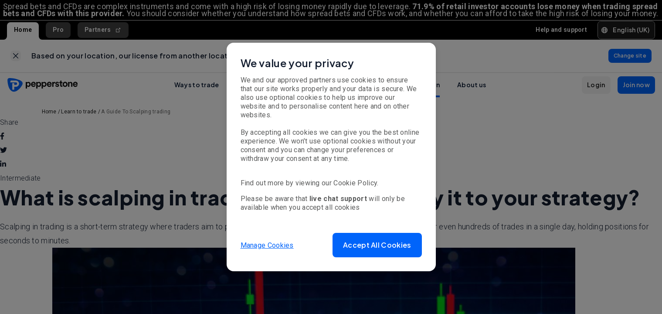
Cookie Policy (355, 183)
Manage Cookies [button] (267, 245)
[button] (377, 245)
